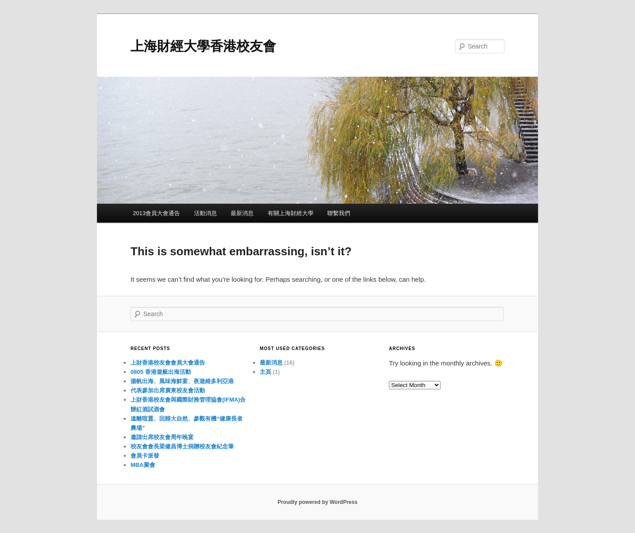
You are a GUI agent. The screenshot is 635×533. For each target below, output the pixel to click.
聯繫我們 (338, 213)
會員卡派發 (145, 455)
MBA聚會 (143, 465)
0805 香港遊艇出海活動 (161, 372)
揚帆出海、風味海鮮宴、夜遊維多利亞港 (182, 381)
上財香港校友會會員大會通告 (168, 362)
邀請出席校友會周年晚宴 (162, 437)
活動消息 (205, 213)
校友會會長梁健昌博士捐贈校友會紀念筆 (182, 446)
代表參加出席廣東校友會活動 (168, 390)
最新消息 (242, 213)
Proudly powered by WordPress (317, 502)
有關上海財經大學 (291, 213)
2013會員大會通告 (156, 213)
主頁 (265, 372)
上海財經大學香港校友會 (203, 46)
